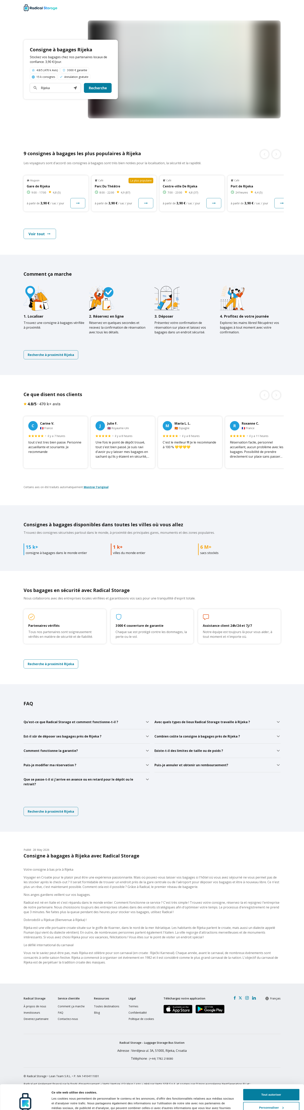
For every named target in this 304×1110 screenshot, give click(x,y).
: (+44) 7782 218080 (152, 1058)
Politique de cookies (141, 1019)
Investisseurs (32, 1012)
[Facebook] (235, 998)
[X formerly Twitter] (240, 997)
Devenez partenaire (36, 1019)
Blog (97, 1012)
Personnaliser (271, 1086)
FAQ (60, 1012)
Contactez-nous (68, 1019)
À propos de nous (35, 1006)
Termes (133, 1006)
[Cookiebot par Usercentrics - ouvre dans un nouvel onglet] (25, 1102)
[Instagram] (247, 998)
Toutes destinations (106, 1006)
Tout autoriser (271, 1073)
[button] (75, 88)
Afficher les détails (64, 1102)
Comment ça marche (71, 1006)
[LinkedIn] (254, 998)
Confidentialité (138, 1012)
